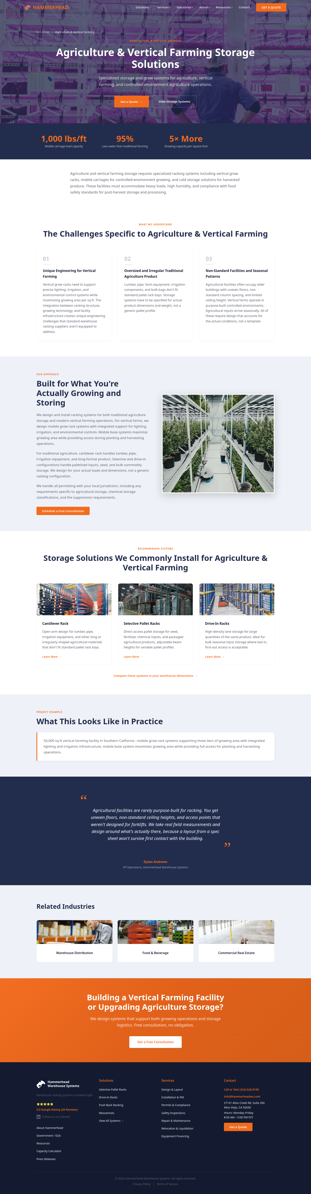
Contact (244, 7)
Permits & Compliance (175, 1105)
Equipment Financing (175, 1136)
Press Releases (46, 1159)
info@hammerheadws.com (242, 1096)
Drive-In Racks (108, 1097)
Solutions (143, 7)
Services (163, 7)
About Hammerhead (49, 1128)
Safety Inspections (173, 1113)
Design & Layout (172, 1089)
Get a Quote (132, 102)
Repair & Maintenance (175, 1121)
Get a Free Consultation (155, 1042)
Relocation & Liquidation (177, 1128)
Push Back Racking (111, 1105)
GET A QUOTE (271, 7)
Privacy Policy (142, 1184)
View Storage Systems (174, 101)
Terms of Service (167, 1184)
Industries (185, 7)
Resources (224, 7)
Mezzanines (106, 1113)
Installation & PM (172, 1097)
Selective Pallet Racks (113, 1089)
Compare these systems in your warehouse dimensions (155, 675)
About (204, 7)
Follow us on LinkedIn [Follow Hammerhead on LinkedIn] (53, 1117)
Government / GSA (48, 1135)
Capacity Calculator (48, 1151)
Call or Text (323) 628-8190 (241, 1089)
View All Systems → (111, 1121)
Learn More (52, 656)
